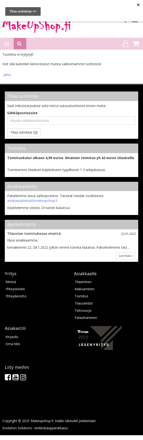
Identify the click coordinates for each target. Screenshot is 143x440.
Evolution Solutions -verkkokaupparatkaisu (35, 428)
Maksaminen (84, 289)
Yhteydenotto (16, 296)
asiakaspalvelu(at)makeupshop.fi (32, 200)
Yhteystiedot (15, 289)
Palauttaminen (86, 317)
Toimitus (81, 296)
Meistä (11, 281)
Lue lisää (126, 256)
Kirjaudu (12, 336)
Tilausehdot (84, 303)
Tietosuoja (83, 310)
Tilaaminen (83, 281)
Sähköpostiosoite (22, 113)
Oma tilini (13, 344)
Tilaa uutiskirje (21, 132)
